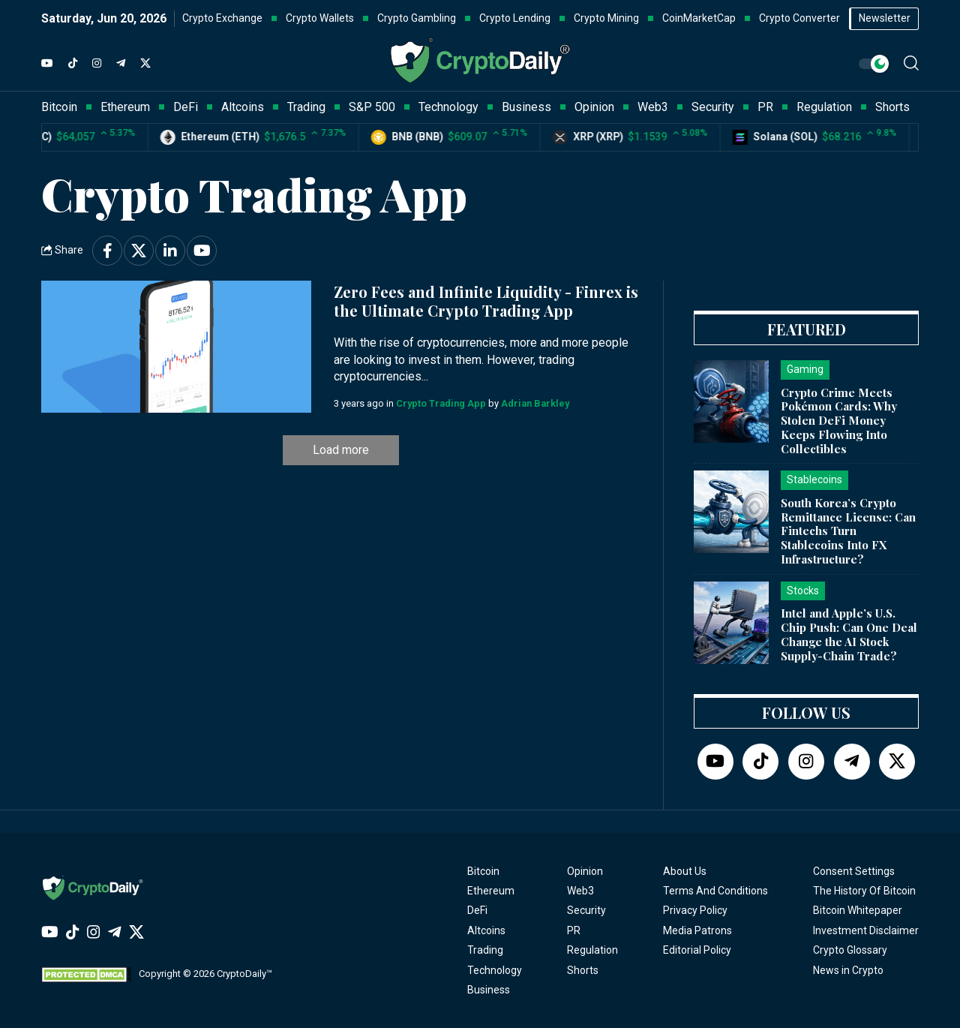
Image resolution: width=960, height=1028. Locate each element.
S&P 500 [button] (372, 107)
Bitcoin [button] (59, 107)
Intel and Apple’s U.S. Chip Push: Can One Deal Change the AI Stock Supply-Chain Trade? (849, 634)
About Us (684, 871)
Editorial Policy (697, 950)
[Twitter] (145, 63)
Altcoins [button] (242, 107)
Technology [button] (448, 107)
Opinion (585, 871)
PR (573, 930)
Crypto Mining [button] (606, 18)
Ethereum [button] (125, 107)
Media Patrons (697, 930)
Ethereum (490, 891)
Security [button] (713, 107)
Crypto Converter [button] (799, 18)
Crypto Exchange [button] (222, 18)
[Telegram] (120, 63)
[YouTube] (47, 63)
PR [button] (765, 107)
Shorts (582, 970)
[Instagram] (96, 63)
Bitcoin (483, 871)
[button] (911, 63)
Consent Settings (854, 871)
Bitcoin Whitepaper (857, 910)
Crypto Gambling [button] (416, 18)
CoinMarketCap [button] (699, 18)
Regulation (592, 950)
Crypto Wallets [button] (320, 18)
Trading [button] (306, 107)
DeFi (477, 910)
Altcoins (486, 930)
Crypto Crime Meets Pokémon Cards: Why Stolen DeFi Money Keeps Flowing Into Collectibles (839, 420)
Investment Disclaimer (866, 930)
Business (488, 990)
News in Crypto (848, 970)
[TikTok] (72, 63)
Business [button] (526, 107)
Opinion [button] (594, 107)
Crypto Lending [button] (514, 18)
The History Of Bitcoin (864, 891)
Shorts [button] (892, 107)
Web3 (580, 891)
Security (586, 910)
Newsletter (884, 18)
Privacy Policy (695, 910)
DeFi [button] (185, 107)
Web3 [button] (653, 107)
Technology (494, 970)
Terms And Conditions (715, 891)
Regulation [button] (824, 107)
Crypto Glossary (850, 950)
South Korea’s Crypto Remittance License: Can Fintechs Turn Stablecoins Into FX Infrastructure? (848, 531)
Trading (485, 950)
